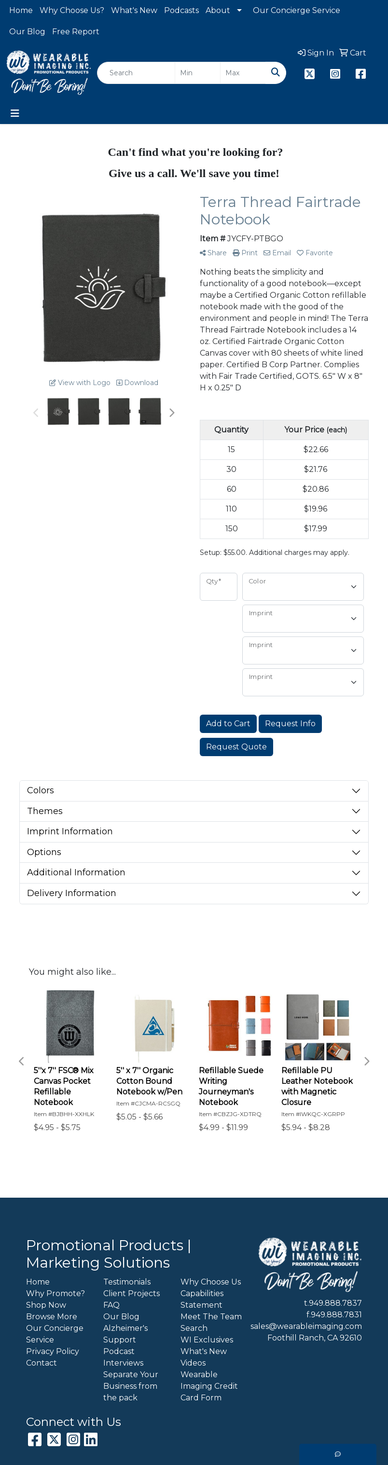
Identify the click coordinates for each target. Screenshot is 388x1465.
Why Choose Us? (72, 10)
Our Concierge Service (296, 10)
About (218, 10)
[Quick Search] (136, 73)
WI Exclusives (206, 1339)
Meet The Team (211, 1316)
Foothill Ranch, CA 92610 (314, 1337)
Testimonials (127, 1281)
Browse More (51, 1316)
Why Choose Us (210, 1281)
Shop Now (46, 1305)
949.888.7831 (336, 1314)
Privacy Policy (52, 1351)
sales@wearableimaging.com (306, 1326)
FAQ (111, 1305)
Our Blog (27, 31)
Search (194, 1328)
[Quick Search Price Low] (198, 73)
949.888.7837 (335, 1303)
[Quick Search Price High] (243, 73)
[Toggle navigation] (15, 113)
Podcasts (181, 10)
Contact (41, 1363)
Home (21, 10)
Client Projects (131, 1293)
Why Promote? (55, 1293)
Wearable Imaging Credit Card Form (209, 1386)
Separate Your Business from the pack (130, 1386)
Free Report (75, 31)
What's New (134, 10)
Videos (193, 1363)
